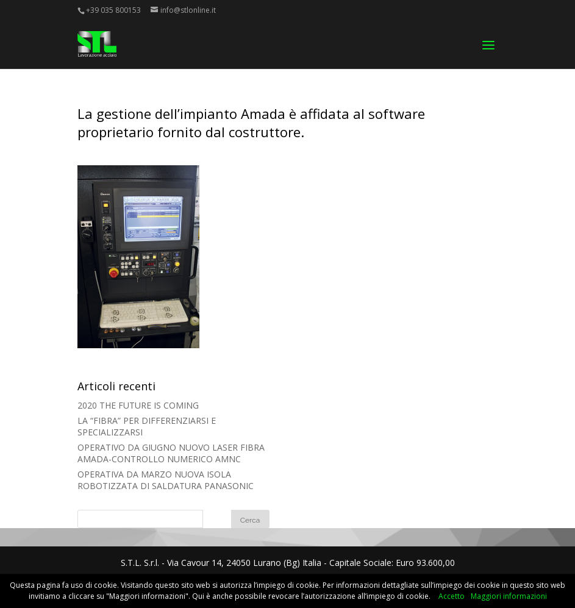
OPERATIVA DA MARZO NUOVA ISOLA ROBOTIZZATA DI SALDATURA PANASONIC (165, 480)
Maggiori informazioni (509, 596)
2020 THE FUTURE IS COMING (138, 405)
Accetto (451, 596)
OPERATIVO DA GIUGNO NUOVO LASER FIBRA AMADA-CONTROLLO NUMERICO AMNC (171, 453)
